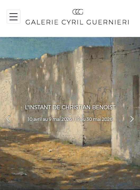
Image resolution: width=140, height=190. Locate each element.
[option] (70, 113)
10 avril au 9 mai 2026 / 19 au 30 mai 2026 (70, 119)
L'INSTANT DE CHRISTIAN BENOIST (70, 107)
